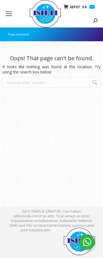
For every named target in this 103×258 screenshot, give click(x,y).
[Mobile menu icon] (8, 13)
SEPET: (79, 7)
